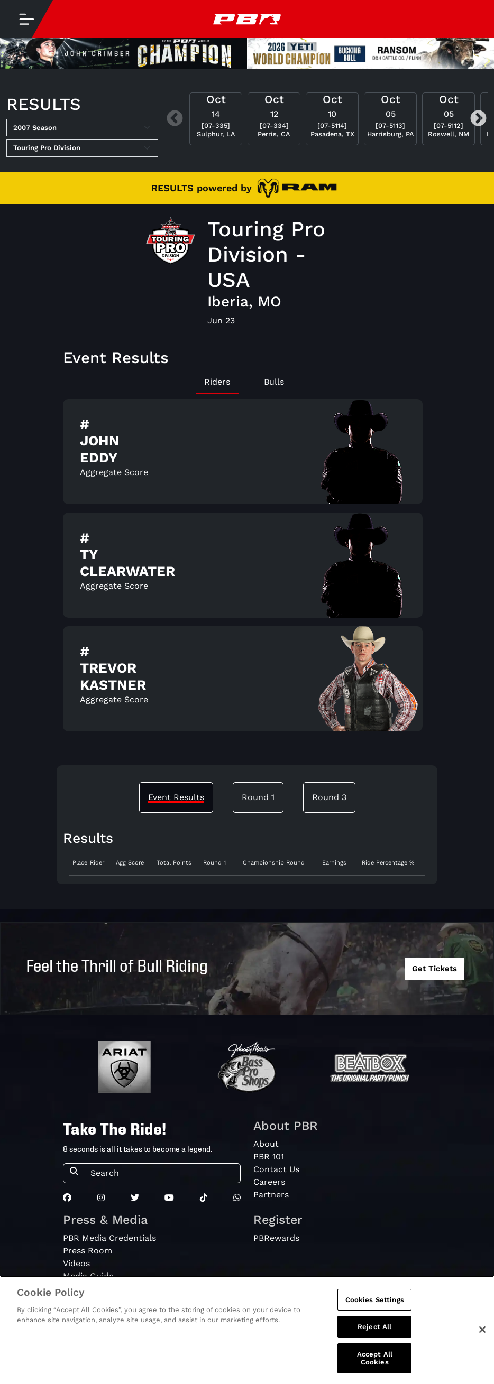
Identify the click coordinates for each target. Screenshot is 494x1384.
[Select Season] (82, 128)
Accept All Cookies (374, 1359)
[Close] (482, 1330)
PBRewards (276, 1238)
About (266, 1144)
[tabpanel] (247, 569)
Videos (76, 1263)
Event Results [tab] (176, 797)
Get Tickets (434, 968)
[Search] (162, 1173)
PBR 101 (268, 1156)
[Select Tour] (82, 148)
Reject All (374, 1328)
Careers (269, 1182)
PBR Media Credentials (109, 1238)
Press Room (87, 1251)
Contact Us (276, 1169)
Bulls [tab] (274, 382)
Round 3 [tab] (329, 797)
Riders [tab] (217, 382)
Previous (175, 119)
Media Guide (88, 1276)
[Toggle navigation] (26, 19)
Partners (271, 1195)
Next (478, 119)
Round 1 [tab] (258, 797)
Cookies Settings (374, 1300)
